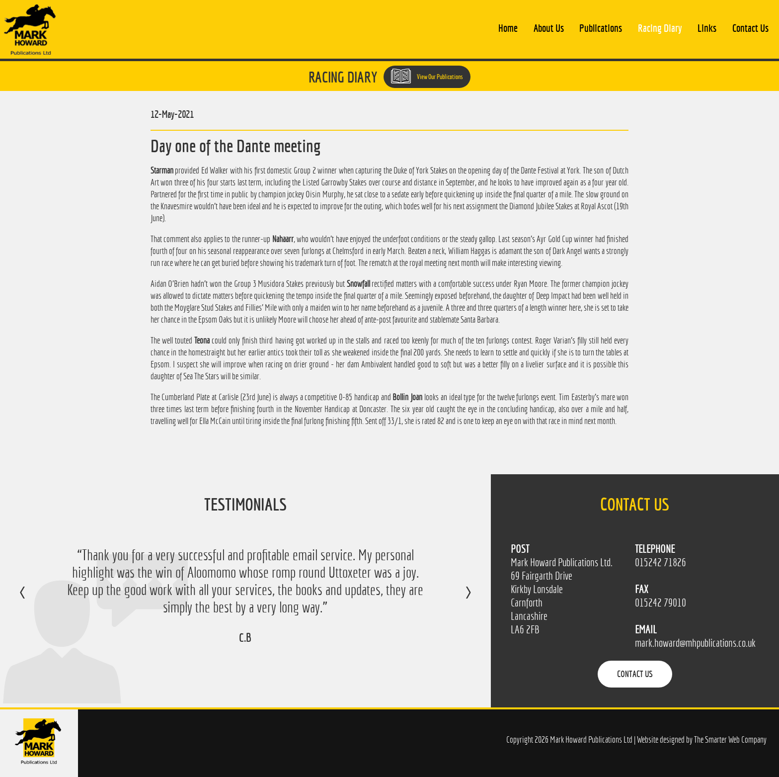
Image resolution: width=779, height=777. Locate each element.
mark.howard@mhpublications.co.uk (695, 643)
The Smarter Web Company (730, 739)
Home (508, 28)
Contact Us (750, 28)
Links (707, 28)
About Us (549, 28)
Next (458, 599)
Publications (600, 28)
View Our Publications (427, 76)
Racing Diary (660, 28)
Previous (32, 599)
